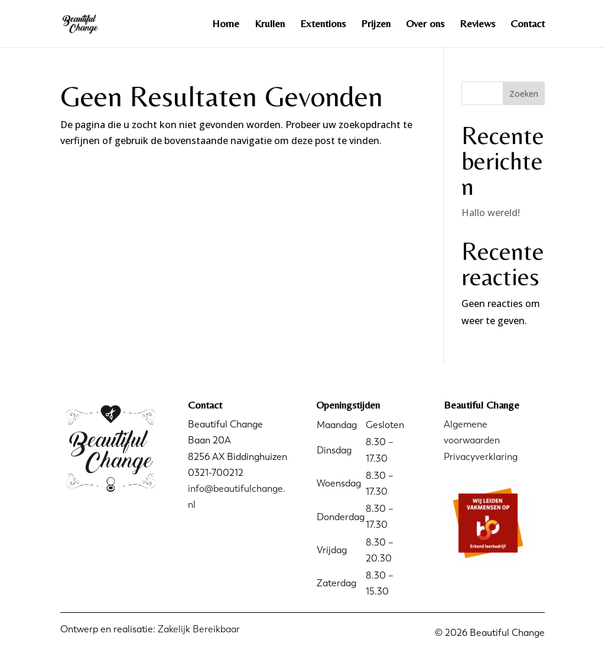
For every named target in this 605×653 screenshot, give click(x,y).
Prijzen (376, 24)
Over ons (425, 24)
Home (225, 24)
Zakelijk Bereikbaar (199, 629)
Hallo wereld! (490, 212)
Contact (527, 24)
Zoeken (523, 93)
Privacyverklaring (481, 456)
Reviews (477, 24)
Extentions (323, 24)
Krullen (270, 24)
